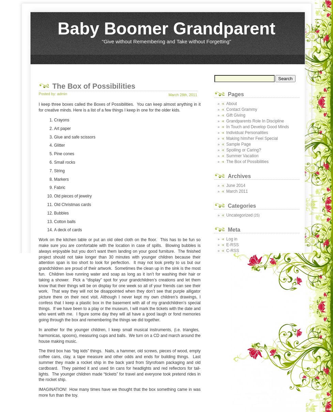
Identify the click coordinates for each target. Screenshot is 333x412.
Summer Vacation (242, 155)
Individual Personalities (247, 132)
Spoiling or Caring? (243, 150)
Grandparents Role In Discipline (255, 121)
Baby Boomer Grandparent (166, 28)
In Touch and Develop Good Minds (257, 126)
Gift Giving (235, 115)
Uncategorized (239, 215)
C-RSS (232, 250)
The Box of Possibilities (247, 161)
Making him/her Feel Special (252, 138)
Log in (232, 239)
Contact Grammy (241, 109)
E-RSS (232, 244)
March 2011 (237, 191)
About (231, 103)
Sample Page (238, 144)
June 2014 (235, 185)
